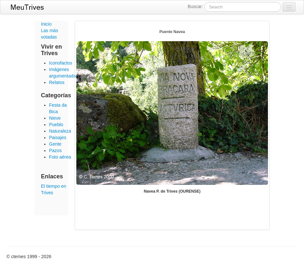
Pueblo (56, 124)
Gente (55, 144)
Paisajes (57, 137)
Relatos (56, 82)
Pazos (55, 150)
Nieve (55, 118)
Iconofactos (60, 63)
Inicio (46, 24)
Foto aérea (60, 157)
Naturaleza (60, 131)
